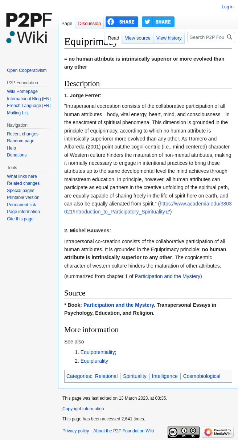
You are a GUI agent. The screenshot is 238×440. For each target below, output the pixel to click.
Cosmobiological (202, 376)
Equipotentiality (98, 352)
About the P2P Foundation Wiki (123, 430)
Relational (106, 376)
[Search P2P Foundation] (211, 37)
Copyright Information (83, 408)
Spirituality (135, 376)
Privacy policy (75, 430)
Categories (78, 376)
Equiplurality (94, 361)
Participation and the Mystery (168, 276)
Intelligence (165, 376)
